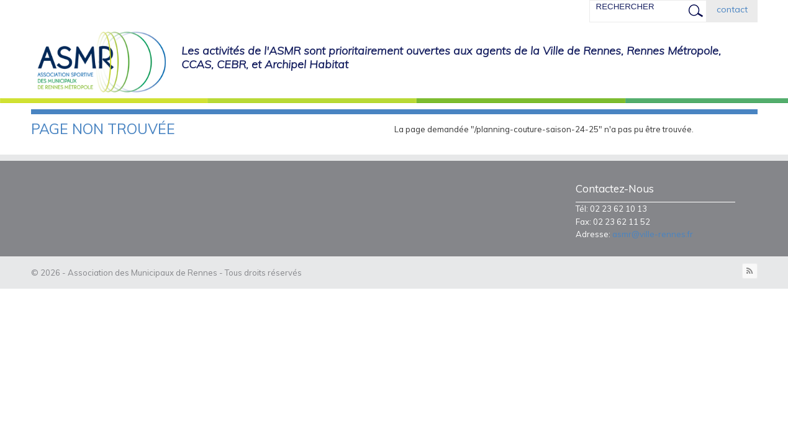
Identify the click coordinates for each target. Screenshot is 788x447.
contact (732, 9)
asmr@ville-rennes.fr (652, 234)
